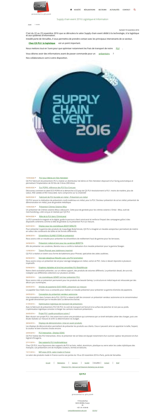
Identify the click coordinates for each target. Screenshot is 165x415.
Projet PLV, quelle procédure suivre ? (54, 313)
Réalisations (61, 363)
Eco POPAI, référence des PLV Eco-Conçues (57, 187)
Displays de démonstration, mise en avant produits (60, 323)
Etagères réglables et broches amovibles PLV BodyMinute (63, 267)
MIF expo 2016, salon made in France (54, 352)
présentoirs (104, 53)
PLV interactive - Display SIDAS (51, 332)
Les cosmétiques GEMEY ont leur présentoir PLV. (59, 277)
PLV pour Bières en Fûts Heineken (53, 178)
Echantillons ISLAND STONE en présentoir (56, 235)
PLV (118, 48)
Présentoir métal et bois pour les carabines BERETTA (61, 243)
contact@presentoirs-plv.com (77, 411)
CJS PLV (94, 411)
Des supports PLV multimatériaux (53, 342)
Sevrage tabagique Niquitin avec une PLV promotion (61, 258)
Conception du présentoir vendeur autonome (58, 294)
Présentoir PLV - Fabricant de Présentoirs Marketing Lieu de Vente (82, 367)
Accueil (48, 363)
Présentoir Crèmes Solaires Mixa (53, 206)
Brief (117, 363)
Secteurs (75, 363)
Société (87, 363)
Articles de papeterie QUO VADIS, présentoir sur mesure (62, 287)
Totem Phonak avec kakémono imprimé (56, 250)
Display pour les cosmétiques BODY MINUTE (57, 226)
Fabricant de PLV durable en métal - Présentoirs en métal (63, 197)
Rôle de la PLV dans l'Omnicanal (52, 216)
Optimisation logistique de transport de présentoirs (60, 304)
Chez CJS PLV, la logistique (42, 43)
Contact (106, 363)
